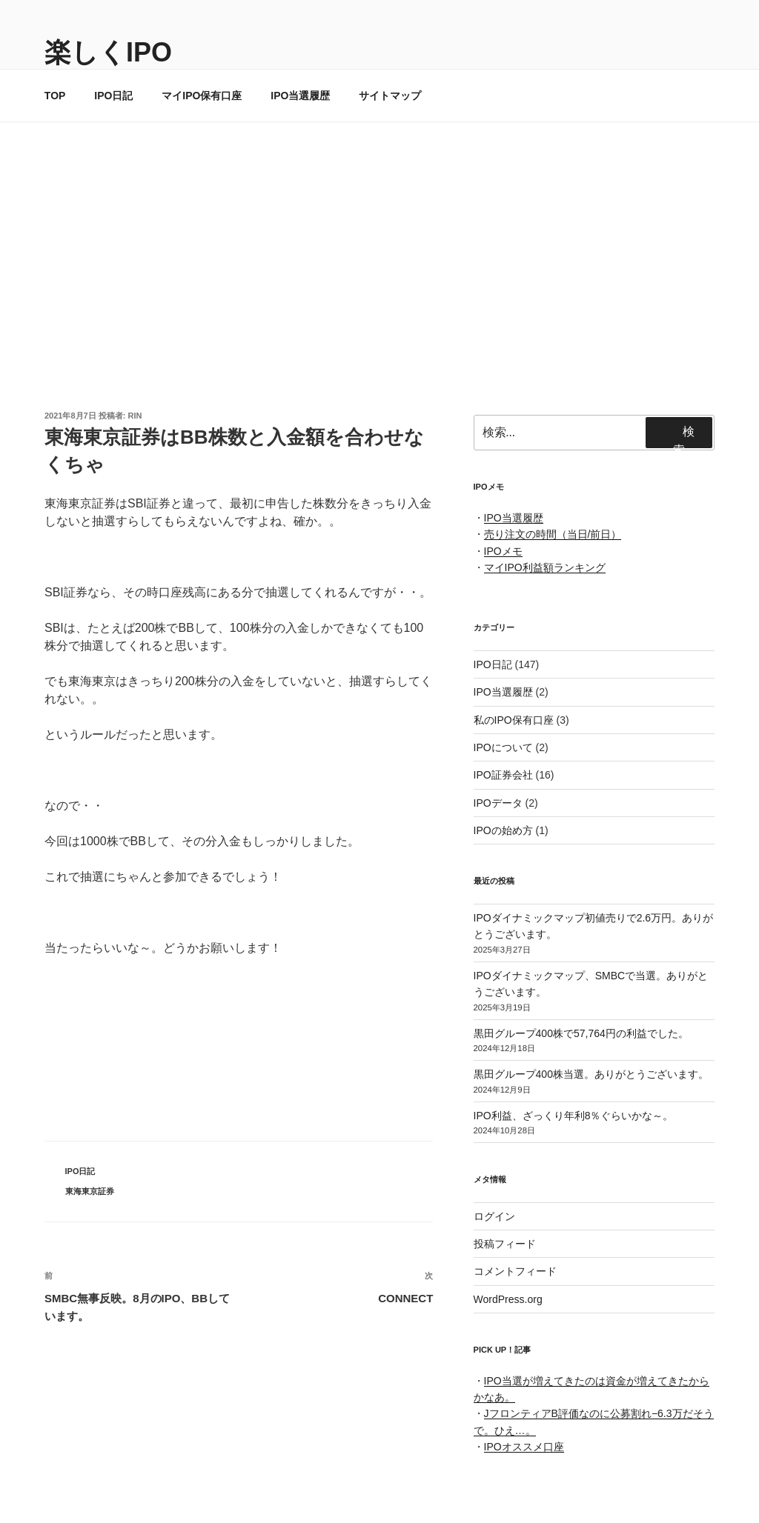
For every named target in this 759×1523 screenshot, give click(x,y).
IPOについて (503, 747)
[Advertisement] (379, 233)
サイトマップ (390, 95)
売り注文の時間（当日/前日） (553, 534)
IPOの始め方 (503, 830)
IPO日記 (113, 95)
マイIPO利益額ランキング (545, 567)
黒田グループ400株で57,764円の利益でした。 (581, 1033)
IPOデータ (498, 803)
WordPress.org (508, 1299)
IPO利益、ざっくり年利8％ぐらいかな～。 (574, 1116)
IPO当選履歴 (300, 95)
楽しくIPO (108, 52)
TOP (55, 95)
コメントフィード (515, 1271)
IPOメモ (503, 551)
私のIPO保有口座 (514, 720)
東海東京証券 (89, 1191)
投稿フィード (505, 1244)
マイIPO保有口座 (202, 95)
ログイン (494, 1216)
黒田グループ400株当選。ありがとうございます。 (591, 1074)
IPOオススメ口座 (524, 1447)
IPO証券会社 (503, 775)
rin (135, 415)
